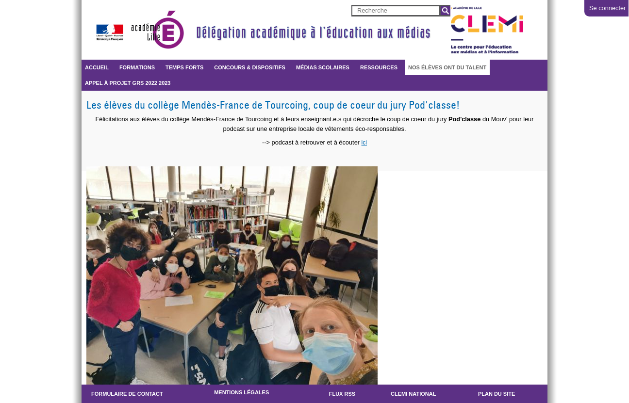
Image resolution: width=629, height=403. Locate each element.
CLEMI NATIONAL (413, 394)
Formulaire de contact (127, 394)
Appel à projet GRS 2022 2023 (128, 83)
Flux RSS (342, 394)
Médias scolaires (322, 67)
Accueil (97, 67)
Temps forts (184, 67)
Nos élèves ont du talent (447, 67)
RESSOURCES (378, 67)
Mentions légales (241, 392)
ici (364, 142)
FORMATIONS (137, 67)
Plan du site (496, 394)
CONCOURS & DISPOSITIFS (249, 67)
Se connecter (607, 8)
